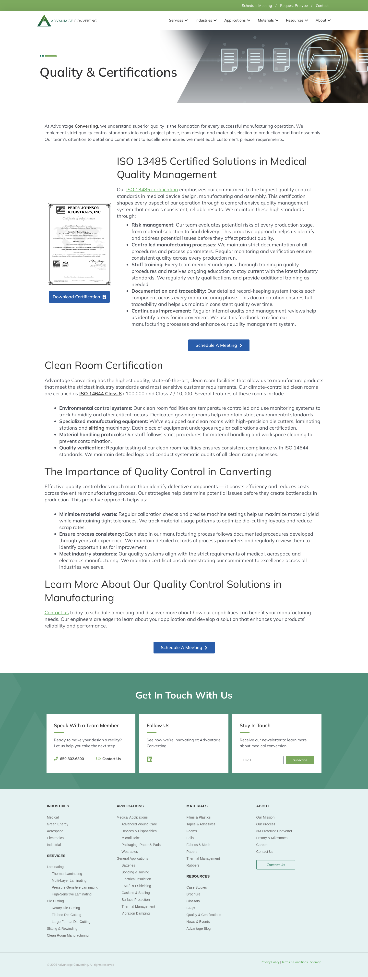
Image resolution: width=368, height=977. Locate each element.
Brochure (194, 894)
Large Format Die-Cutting (71, 922)
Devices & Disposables (139, 831)
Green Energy (57, 824)
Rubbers (193, 865)
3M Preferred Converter (274, 831)
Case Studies (197, 887)
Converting (86, 126)
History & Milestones (272, 838)
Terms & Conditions (295, 962)
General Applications (132, 858)
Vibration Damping (136, 913)
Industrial (54, 844)
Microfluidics (131, 838)
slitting (96, 427)
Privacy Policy (270, 962)
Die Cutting (55, 901)
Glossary (193, 901)
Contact (321, 5)
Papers (192, 851)
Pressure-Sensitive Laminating (75, 887)
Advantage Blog (199, 928)
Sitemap (315, 962)
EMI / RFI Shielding (136, 886)
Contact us (57, 612)
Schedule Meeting (251, 5)
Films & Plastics (199, 817)
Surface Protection (136, 899)
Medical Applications (132, 817)
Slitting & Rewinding (62, 928)
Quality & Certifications (204, 915)
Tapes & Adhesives (201, 824)
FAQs (191, 908)
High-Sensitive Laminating (72, 894)
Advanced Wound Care (139, 824)
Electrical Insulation (136, 879)
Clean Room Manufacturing (68, 935)
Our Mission (265, 817)
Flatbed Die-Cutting (67, 915)
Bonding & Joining (135, 872)
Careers (262, 844)
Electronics (55, 838)
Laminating (55, 867)
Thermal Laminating (67, 874)
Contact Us (264, 851)
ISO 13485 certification (152, 189)
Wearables (130, 851)
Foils (190, 838)
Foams (192, 831)
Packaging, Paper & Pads (141, 844)
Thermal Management (138, 906)
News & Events (198, 922)
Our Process (265, 824)
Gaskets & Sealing (136, 892)
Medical (53, 817)
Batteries (128, 865)
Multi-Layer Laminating (69, 880)
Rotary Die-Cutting (66, 908)
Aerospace (55, 831)
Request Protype (291, 5)
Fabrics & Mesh (198, 844)
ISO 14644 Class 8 (100, 393)
